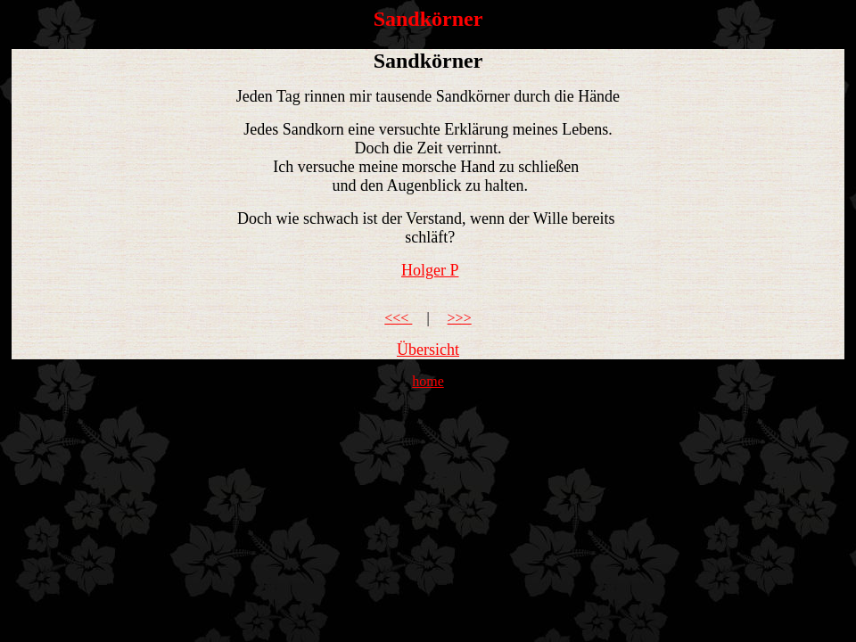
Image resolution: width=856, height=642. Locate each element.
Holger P (430, 270)
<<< (398, 317)
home (428, 381)
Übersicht (428, 349)
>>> (460, 317)
